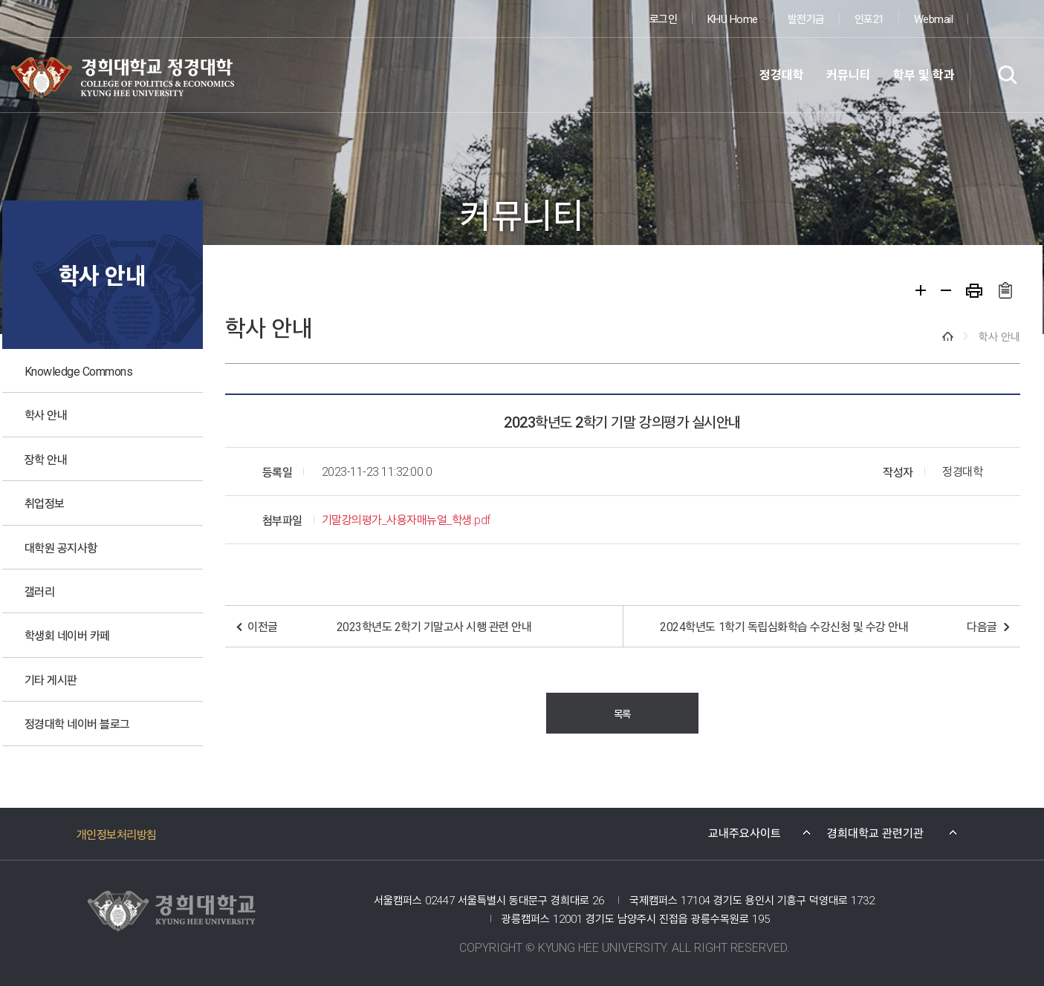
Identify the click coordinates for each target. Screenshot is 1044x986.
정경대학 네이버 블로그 (77, 723)
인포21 (869, 18)
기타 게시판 (51, 679)
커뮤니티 (848, 74)
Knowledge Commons (79, 370)
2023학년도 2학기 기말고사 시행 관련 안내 (434, 625)
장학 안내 (46, 458)
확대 (920, 290)
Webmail (933, 18)
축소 (946, 290)
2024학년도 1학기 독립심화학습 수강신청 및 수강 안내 (784, 625)
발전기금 (806, 18)
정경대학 (781, 74)
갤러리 (40, 591)
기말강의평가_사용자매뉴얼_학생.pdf (406, 519)
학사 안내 (46, 414)
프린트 (974, 291)
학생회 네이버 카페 (67, 634)
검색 (1007, 74)
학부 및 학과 (924, 74)
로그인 (663, 18)
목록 (622, 713)
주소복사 (1005, 290)
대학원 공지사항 (61, 547)
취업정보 (45, 502)
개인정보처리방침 (117, 833)
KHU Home (732, 18)
